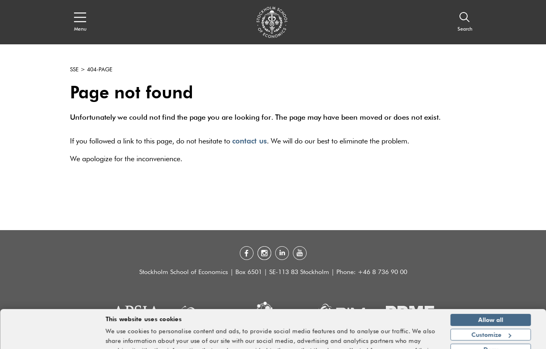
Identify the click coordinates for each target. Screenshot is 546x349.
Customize (491, 313)
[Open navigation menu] (80, 22)
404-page (99, 70)
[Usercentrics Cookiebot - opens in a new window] (52, 338)
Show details (415, 339)
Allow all (490, 299)
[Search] (464, 22)
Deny (490, 328)
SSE (74, 70)
